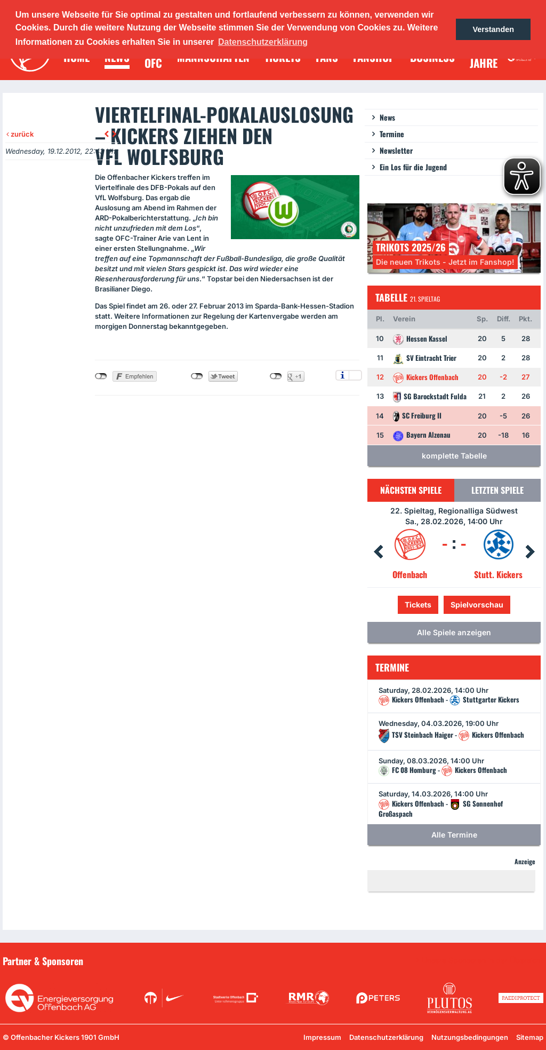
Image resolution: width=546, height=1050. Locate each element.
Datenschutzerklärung (386, 1037)
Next (530, 552)
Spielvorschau (477, 604)
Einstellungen (355, 375)
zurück (20, 134)
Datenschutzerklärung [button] (263, 41)
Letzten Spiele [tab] (497, 490)
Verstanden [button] (493, 29)
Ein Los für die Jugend (413, 166)
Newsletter (396, 150)
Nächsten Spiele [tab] (410, 490)
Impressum (322, 1037)
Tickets (418, 604)
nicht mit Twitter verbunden (197, 376)
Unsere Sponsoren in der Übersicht (482, 960)
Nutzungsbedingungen (469, 1037)
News (387, 117)
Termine (392, 133)
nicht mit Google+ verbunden (276, 376)
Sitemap (529, 1037)
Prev (378, 552)
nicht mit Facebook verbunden (101, 376)
